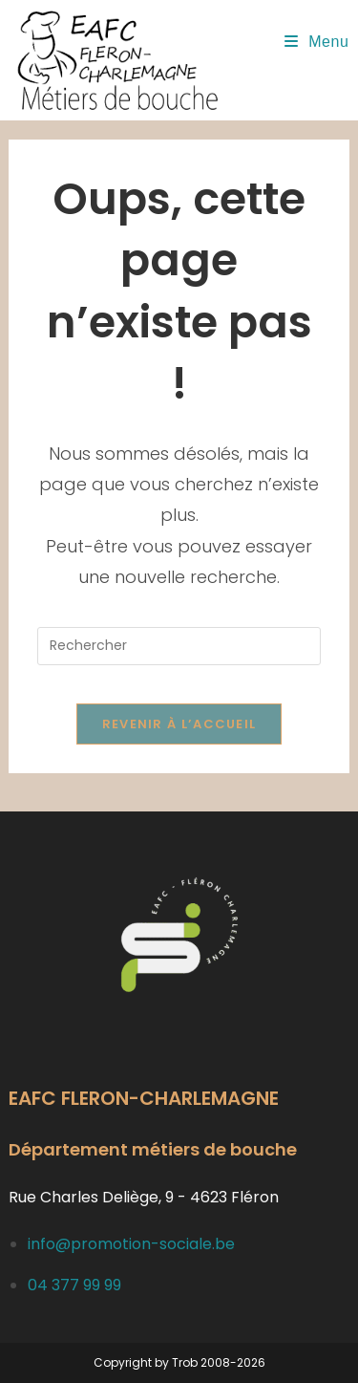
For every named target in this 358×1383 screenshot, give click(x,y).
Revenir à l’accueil (179, 724)
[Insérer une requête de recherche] (178, 646)
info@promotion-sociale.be (131, 1244)
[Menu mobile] (316, 41)
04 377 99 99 (74, 1285)
